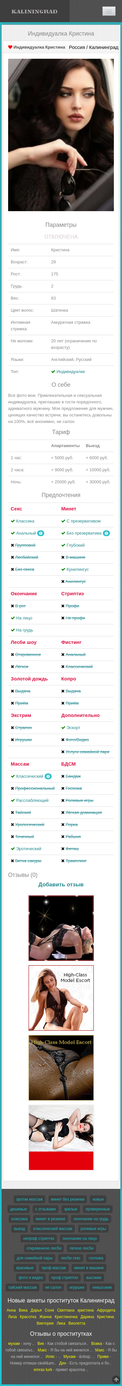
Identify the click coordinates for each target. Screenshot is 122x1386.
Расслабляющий (32, 800)
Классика (25, 521)
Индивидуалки (71, 371)
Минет (68, 508)
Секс (16, 508)
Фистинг (71, 642)
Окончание (24, 593)
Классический (29, 776)
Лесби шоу (23, 642)
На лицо (24, 617)
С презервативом (84, 521)
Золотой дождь (29, 678)
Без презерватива (84, 533)
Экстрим (21, 715)
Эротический (28, 848)
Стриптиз (72, 593)
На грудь (24, 630)
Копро (68, 678)
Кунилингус (78, 569)
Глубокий (76, 545)
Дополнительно (80, 715)
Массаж (20, 764)
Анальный (26, 533)
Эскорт (73, 727)
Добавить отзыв (61, 884)
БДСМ (68, 764)
